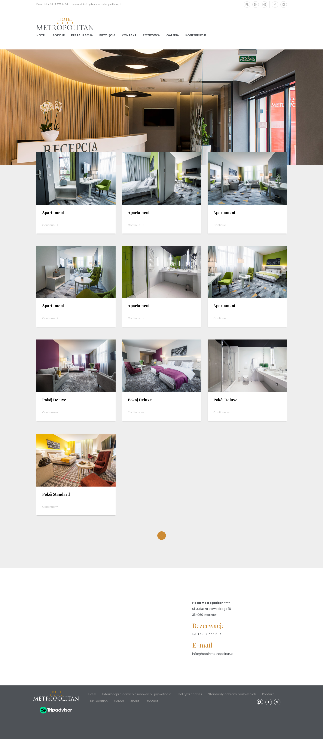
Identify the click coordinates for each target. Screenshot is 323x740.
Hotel (41, 36)
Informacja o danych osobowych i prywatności (137, 695)
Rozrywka (151, 36)
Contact (152, 702)
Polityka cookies (190, 695)
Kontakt (129, 36)
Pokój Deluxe (54, 401)
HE (264, 4)
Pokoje (58, 36)
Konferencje (195, 36)
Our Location (98, 702)
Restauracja (82, 36)
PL (247, 4)
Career (119, 702)
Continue (50, 227)
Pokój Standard (56, 495)
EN (255, 4)
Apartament (53, 214)
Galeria (172, 36)
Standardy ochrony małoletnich (232, 695)
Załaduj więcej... (161, 537)
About (134, 702)
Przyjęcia (107, 36)
